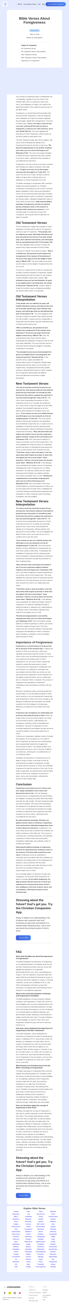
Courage (16, 1254)
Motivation (16, 1262)
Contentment (53, 1246)
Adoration (16, 1236)
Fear (53, 1259)
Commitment (16, 1257)
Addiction (53, 1211)
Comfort (28, 1257)
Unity (53, 1224)
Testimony (53, 1231)
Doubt (53, 1214)
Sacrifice (53, 1251)
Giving (41, 1216)
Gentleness (40, 1246)
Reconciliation (40, 1226)
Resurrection (16, 1234)
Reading (45, 1290)
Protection (40, 1254)
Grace (16, 1221)
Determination (16, 1231)
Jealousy (53, 1226)
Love (28, 1214)
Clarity (41, 1211)
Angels (28, 1244)
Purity (53, 1239)
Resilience (28, 1231)
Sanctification (53, 1249)
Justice (16, 1251)
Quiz (39, 4)
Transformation (53, 1216)
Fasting (28, 1226)
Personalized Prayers (29, 4)
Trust (16, 1229)
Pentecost (16, 1239)
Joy (16, 1259)
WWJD (20, 4)
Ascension (28, 1221)
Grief (28, 1211)
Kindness (40, 1234)
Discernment (41, 1214)
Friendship (40, 1264)
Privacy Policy (33, 1295)
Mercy (16, 1216)
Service (40, 1231)
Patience (28, 1259)
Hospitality (28, 1249)
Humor (16, 1241)
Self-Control (40, 1224)
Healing (28, 1267)
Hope (28, 1264)
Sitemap (31, 1298)
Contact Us (32, 1290)
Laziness (40, 1221)
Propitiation (40, 1244)
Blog (43, 4)
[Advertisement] (34, 81)
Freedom (28, 1239)
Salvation (53, 1244)
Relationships (53, 1257)
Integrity (16, 1224)
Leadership (28, 1216)
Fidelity (53, 1236)
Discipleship (53, 1234)
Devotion (28, 1224)
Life (16, 1264)
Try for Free (23, 938)
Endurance (53, 1254)
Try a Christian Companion (55, 4)
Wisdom (28, 1246)
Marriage (40, 1257)
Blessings (28, 1219)
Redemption (40, 1249)
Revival (28, 1234)
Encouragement (41, 1251)
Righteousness (40, 1241)
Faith (15, 1267)
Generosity (40, 1229)
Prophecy (53, 1221)
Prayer (41, 1259)
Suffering (53, 1229)
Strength (53, 1267)
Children (28, 1254)
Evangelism (15, 1249)
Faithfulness (16, 1244)
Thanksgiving (41, 1236)
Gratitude (40, 1239)
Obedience (16, 1219)
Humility (40, 1219)
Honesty (53, 1219)
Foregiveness (53, 1262)
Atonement (28, 1236)
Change (16, 1211)
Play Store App (33, 1301)
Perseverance (16, 1226)
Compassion (28, 1229)
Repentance (28, 1241)
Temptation (28, 1251)
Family (28, 1262)
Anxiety (53, 1264)
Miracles (16, 1246)
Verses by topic (34, 30)
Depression (15, 1214)
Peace (41, 1262)
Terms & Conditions (35, 1292)
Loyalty (53, 1241)
